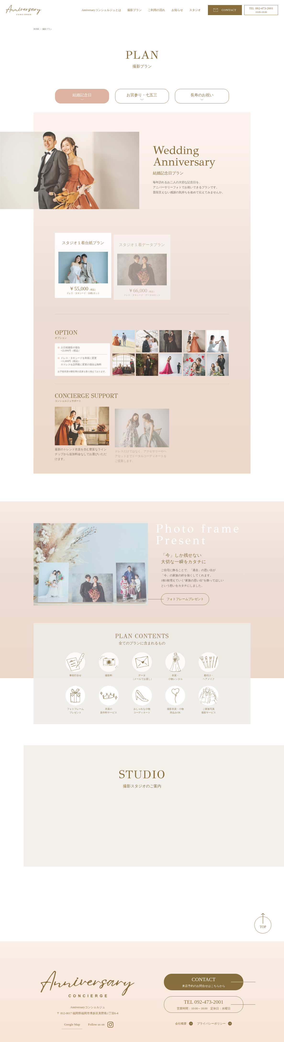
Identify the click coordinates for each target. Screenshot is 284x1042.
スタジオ (195, 10)
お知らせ (177, 10)
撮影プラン (134, 10)
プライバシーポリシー (211, 1023)
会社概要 (181, 1023)
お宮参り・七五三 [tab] (142, 95)
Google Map (72, 1024)
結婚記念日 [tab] (82, 95)
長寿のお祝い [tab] (201, 95)
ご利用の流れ (156, 10)
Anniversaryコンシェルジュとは (101, 10)
